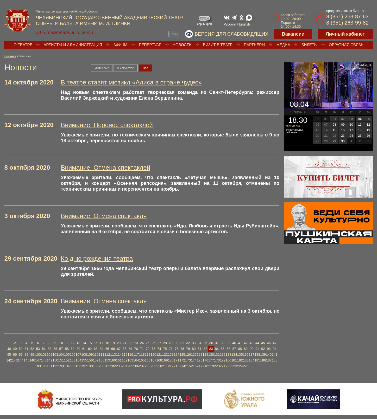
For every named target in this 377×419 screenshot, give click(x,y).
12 (73, 343)
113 (113, 354)
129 (205, 354)
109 (90, 354)
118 (142, 354)
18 (107, 343)
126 (188, 354)
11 (67, 343)
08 (334, 124)
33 (194, 343)
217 (199, 366)
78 (182, 349)
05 (368, 119)
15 (90, 343)
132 (222, 354)
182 (240, 360)
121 (159, 354)
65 (107, 349)
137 (251, 354)
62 (90, 349)
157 (95, 360)
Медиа (283, 45)
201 (107, 366)
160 (113, 360)
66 (113, 349)
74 (159, 349)
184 (251, 360)
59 (73, 349)
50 (21, 349)
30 (176, 343)
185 (257, 360)
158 (101, 360)
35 (205, 343)
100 (38, 354)
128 (199, 354)
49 (15, 349)
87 (234, 349)
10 (61, 343)
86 (228, 349)
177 (211, 360)
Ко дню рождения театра (97, 258)
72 (148, 349)
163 (130, 360)
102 (49, 354)
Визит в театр (217, 45)
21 (124, 343)
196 (78, 366)
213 (176, 366)
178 (217, 360)
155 (84, 360)
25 (148, 343)
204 (124, 366)
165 (142, 360)
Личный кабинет (345, 34)
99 (32, 354)
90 (251, 349)
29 (171, 343)
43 (251, 343)
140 (268, 354)
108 (84, 354)
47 (274, 343)
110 (95, 354)
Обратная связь (346, 45)
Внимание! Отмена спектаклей (105, 167)
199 (95, 366)
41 (240, 343)
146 (32, 360)
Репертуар (150, 45)
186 (263, 360)
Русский (230, 24)
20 (119, 343)
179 (222, 360)
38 (223, 343)
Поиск (173, 34)
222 (228, 366)
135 (240, 354)
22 (130, 343)
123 (170, 354)
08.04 (299, 104)
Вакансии (293, 34)
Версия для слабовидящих (231, 34)
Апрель (298, 112)
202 (113, 366)
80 (194, 349)
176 (205, 360)
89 (246, 349)
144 (20, 360)
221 (222, 366)
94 (274, 349)
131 (217, 354)
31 (182, 343)
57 (61, 349)
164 (136, 360)
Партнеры (254, 45)
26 (153, 343)
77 (176, 349)
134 (234, 354)
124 (176, 354)
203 (118, 366)
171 (176, 360)
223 (234, 366)
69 (130, 349)
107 (78, 354)
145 (26, 360)
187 (268, 360)
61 (84, 349)
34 (199, 343)
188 (274, 360)
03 (351, 119)
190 (43, 366)
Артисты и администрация (73, 45)
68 (124, 349)
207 (142, 366)
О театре (23, 45)
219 (211, 366)
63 (96, 349)
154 (78, 360)
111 (101, 354)
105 (66, 354)
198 (90, 366)
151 (61, 360)
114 (118, 354)
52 (32, 349)
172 (182, 360)
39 (228, 343)
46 (269, 343)
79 (188, 349)
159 (107, 360)
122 (165, 354)
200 (101, 366)
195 (72, 366)
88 (240, 349)
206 (136, 366)
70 (136, 349)
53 (38, 349)
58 (67, 349)
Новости (182, 45)
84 (217, 349)
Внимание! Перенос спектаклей (107, 125)
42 (246, 343)
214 (182, 366)
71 (142, 349)
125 (182, 354)
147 (38, 360)
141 (274, 354)
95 (9, 354)
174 (193, 360)
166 (147, 360)
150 (55, 360)
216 (193, 366)
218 (205, 366)
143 (15, 360)
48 (9, 349)
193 (61, 366)
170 (170, 360)
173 (188, 360)
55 (49, 349)
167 (153, 360)
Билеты (310, 45)
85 (223, 349)
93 (269, 349)
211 (165, 366)
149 (49, 360)
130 (211, 354)
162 (124, 360)
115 (124, 354)
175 (199, 360)
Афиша (120, 45)
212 (170, 366)
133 (228, 354)
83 (211, 349)
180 (228, 360)
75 (165, 349)
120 (153, 354)
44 (257, 343)
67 (119, 349)
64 (101, 349)
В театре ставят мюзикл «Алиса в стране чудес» (131, 82)
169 (165, 360)
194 (66, 366)
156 (90, 360)
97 (21, 354)
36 (211, 343)
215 (188, 366)
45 (263, 343)
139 (263, 354)
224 (240, 366)
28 (165, 343)
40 (234, 343)
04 (359, 119)
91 (257, 349)
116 (130, 354)
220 (217, 366)
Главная (10, 56)
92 (263, 349)
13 (78, 343)
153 (72, 360)
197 (84, 366)
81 (199, 349)
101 (43, 354)
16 (96, 343)
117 (136, 354)
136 (245, 354)
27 (159, 343)
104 (61, 354)
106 (72, 354)
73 (153, 349)
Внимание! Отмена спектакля (104, 215)
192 (55, 366)
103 (55, 354)
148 (43, 360)
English (244, 24)
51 (26, 349)
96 (15, 354)
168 (159, 360)
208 (147, 366)
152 (66, 360)
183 (245, 360)
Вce (145, 68)
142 (9, 360)
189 (38, 366)
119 (147, 354)
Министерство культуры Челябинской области (67, 11)
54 (44, 349)
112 (107, 354)
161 (118, 360)
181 (234, 360)
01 (334, 119)
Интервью (102, 68)
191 (49, 366)
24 (142, 343)
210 (159, 366)
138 (257, 354)
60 (78, 349)
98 (26, 354)
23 (136, 343)
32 (188, 343)
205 (130, 366)
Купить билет (328, 178)
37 (217, 343)
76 (171, 349)
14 (84, 343)
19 (113, 343)
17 (101, 343)
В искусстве (125, 68)
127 (193, 354)
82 (205, 349)
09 (343, 124)
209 (153, 366)
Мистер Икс (293, 125)
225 (245, 366)
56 (55, 349)
